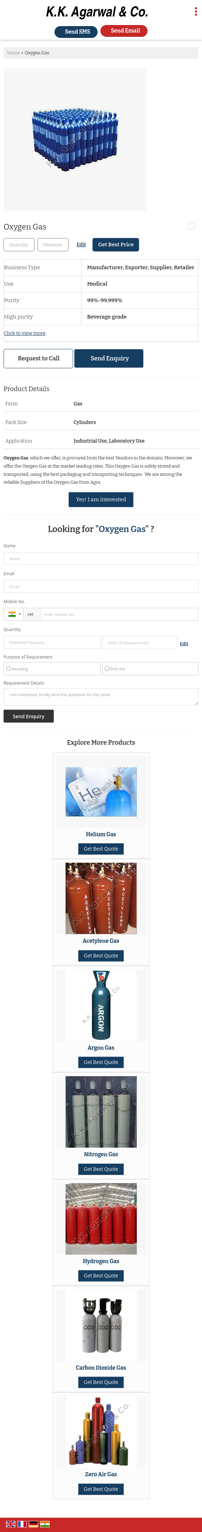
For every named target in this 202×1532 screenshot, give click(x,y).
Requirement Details (24, 683)
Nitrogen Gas (101, 1154)
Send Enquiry (109, 358)
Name (10, 546)
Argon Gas (101, 1048)
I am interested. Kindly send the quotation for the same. (101, 696)
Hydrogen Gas (101, 1261)
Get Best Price (116, 244)
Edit (81, 245)
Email (9, 574)
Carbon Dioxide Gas (101, 1368)
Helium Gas (101, 834)
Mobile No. (14, 601)
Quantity (12, 629)
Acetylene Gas (101, 941)
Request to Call (38, 358)
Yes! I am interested (101, 499)
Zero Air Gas (101, 1474)
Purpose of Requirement (28, 657)
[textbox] (52, 244)
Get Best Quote (101, 849)
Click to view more (25, 333)
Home (13, 52)
